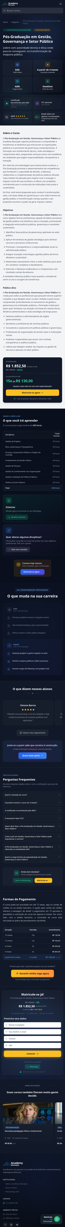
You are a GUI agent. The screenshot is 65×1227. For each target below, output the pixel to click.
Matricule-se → (43, 880)
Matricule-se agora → (32, 572)
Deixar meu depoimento (32, 732)
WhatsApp (32, 1066)
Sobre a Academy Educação (15, 1184)
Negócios (15, 22)
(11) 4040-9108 (10, 1203)
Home (5, 22)
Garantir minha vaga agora (32, 973)
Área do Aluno (10, 1214)
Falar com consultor (17, 549)
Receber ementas (16, 517)
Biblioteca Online (11, 1218)
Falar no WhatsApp (23, 880)
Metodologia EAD (11, 1191)
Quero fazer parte (32, 755)
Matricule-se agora (32, 392)
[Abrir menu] (60, 3)
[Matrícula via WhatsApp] (51, 1219)
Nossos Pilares (10, 1187)
